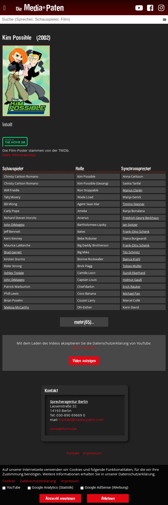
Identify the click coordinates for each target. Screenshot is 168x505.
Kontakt (73, 453)
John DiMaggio (14, 224)
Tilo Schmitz (131, 252)
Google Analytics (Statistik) (52, 487)
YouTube (13, 487)
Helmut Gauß (132, 280)
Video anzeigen (84, 360)
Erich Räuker (131, 286)
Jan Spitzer (130, 224)
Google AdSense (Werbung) (106, 487)
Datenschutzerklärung (38, 481)
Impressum (92, 453)
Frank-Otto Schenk (136, 231)
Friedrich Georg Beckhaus (141, 218)
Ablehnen (108, 498)
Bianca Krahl (131, 259)
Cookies (8, 481)
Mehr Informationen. (19, 155)
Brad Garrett (13, 252)
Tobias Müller (132, 266)
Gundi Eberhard (134, 273)
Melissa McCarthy (16, 307)
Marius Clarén (132, 190)
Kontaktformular (63, 428)
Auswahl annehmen (60, 498)
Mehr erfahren (84, 347)
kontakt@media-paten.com (81, 419)
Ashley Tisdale (14, 273)
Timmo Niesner (133, 204)
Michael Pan (131, 293)
